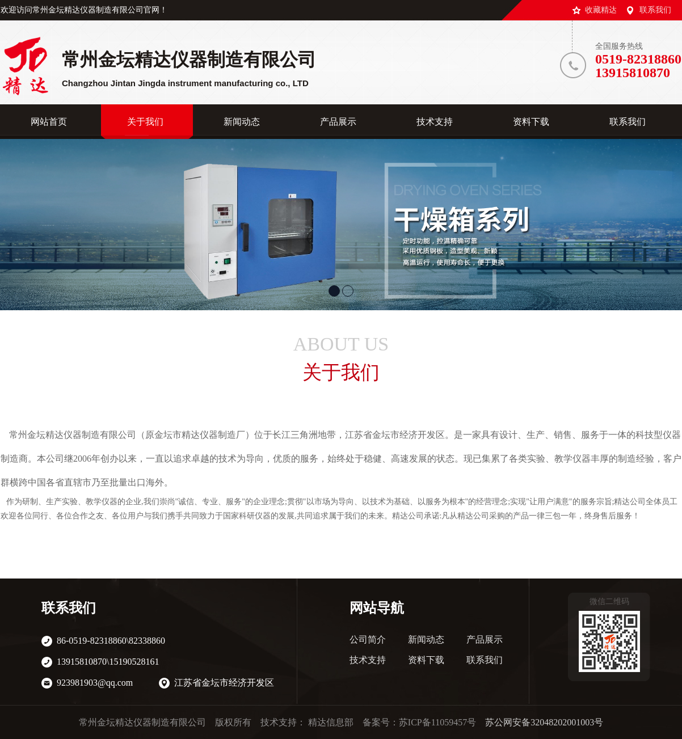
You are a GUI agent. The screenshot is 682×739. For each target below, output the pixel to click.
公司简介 (368, 639)
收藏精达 (601, 10)
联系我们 (655, 10)
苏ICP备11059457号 (437, 722)
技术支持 (368, 660)
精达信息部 (330, 722)
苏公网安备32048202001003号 (544, 722)
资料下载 (426, 660)
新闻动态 (426, 639)
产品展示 (484, 639)
